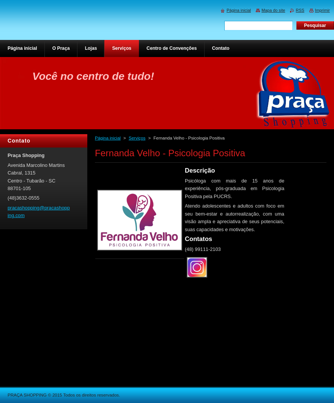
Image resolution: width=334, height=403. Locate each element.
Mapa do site (273, 10)
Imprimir (322, 10)
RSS (300, 10)
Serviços (137, 138)
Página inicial (108, 138)
